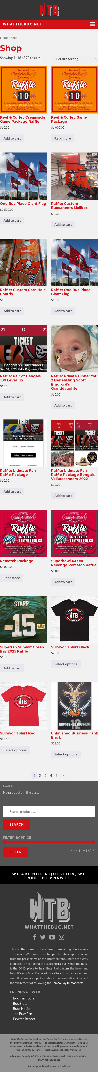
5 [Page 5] (57, 775)
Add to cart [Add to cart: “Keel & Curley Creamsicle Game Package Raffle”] (12, 138)
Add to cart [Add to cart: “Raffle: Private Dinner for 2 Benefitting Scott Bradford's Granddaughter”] (63, 405)
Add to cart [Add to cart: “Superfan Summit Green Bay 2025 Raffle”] (12, 668)
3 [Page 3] (46, 775)
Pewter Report (24, 1019)
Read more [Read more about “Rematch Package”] (12, 578)
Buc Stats (20, 1003)
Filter (15, 852)
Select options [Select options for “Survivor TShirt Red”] (15, 750)
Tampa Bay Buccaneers (67, 983)
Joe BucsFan (22, 1014)
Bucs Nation (22, 1009)
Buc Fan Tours (23, 998)
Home (4, 37)
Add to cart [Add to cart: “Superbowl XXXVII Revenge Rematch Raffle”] (63, 582)
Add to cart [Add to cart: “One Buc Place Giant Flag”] (12, 220)
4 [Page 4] (51, 775)
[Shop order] (75, 59)
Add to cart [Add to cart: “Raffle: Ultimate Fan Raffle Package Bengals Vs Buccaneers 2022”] (63, 496)
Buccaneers (53, 963)
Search (17, 824)
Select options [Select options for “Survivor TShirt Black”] (65, 664)
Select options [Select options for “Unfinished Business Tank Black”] (65, 754)
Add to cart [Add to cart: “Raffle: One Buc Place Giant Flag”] (63, 311)
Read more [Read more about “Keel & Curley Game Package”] (62, 138)
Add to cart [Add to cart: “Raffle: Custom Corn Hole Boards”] (12, 311)
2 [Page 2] (40, 775)
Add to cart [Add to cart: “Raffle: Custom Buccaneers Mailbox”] (63, 224)
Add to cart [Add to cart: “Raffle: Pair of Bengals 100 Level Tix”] (12, 397)
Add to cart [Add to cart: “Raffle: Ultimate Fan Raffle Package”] (12, 491)
